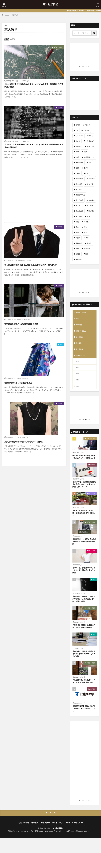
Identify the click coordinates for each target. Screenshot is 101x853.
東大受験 (58, 111)
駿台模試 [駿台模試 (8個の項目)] (79, 259)
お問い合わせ (23, 838)
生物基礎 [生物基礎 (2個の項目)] (79, 243)
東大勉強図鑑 (50, 4)
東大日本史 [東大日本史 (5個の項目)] (79, 200)
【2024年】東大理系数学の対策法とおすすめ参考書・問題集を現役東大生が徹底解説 (33, 150)
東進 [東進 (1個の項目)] (88, 216)
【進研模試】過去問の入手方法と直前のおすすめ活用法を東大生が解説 (83, 665)
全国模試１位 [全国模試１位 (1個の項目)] (89, 141)
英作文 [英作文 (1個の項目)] (89, 243)
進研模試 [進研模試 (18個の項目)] (87, 249)
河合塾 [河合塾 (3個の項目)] (86, 222)
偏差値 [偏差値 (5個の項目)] (78, 141)
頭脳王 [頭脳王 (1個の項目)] (78, 254)
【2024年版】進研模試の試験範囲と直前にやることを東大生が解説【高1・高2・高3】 (84, 492)
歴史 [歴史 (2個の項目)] (77, 222)
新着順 (7, 39)
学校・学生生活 (82, 332)
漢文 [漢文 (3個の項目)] (85, 227)
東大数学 (15, 15)
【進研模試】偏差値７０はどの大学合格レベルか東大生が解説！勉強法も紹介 (83, 609)
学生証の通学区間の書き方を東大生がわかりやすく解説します (83, 463)
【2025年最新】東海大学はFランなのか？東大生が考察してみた (83, 723)
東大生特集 (80, 352)
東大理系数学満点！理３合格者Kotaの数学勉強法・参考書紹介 (33, 272)
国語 (77, 378)
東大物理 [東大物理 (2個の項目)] (90, 205)
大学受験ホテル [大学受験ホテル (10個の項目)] (89, 157)
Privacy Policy (59, 846)
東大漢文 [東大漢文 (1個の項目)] (79, 205)
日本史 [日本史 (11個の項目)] (78, 173)
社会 (77, 390)
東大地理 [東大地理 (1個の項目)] (79, 184)
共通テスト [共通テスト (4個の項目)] (90, 146)
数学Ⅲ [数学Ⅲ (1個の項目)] (86, 168)
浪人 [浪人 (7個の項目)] (77, 227)
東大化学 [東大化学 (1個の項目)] (91, 179)
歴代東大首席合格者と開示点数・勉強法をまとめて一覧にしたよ (83, 521)
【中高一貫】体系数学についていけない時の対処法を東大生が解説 (83, 580)
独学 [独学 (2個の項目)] (85, 232)
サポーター (45, 838)
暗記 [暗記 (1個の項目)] (86, 173)
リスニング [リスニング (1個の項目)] (79, 136)
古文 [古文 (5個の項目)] (85, 152)
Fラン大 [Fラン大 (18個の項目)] (87, 125)
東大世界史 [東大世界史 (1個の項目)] (79, 179)
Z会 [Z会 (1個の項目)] (77, 130)
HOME (6, 15)
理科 (77, 384)
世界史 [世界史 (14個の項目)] (90, 136)
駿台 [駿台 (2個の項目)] (86, 254)
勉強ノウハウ (81, 358)
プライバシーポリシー (74, 838)
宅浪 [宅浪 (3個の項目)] (89, 162)
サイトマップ (57, 838)
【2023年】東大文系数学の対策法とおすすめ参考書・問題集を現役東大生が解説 (33, 87)
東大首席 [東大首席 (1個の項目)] (79, 216)
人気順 (13, 39)
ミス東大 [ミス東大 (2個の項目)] (86, 130)
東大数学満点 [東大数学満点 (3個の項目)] (80, 195)
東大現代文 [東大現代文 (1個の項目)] (79, 211)
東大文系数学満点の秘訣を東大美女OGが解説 (33, 454)
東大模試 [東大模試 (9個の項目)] (91, 200)
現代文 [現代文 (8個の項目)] (78, 238)
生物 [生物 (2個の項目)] (86, 238)
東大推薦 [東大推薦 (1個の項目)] (90, 184)
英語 (77, 365)
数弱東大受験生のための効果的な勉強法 (31, 333)
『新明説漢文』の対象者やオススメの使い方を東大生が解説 (83, 694)
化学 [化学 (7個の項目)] (77, 152)
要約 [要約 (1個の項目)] (77, 249)
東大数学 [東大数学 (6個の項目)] (79, 189)
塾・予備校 (80, 339)
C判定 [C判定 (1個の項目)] (78, 125)
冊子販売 (34, 838)
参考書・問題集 (56, 47)
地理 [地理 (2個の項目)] (77, 157)
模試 (77, 319)
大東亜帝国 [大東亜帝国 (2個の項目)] (79, 162)
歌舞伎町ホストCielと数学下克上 (26, 392)
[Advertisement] (34, 199)
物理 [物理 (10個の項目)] (77, 232)
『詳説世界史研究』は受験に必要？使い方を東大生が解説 (83, 637)
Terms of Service (76, 846)
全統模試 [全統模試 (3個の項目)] (79, 146)
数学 (60, 355)
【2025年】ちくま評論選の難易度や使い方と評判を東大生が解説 (84, 551)
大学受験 (79, 326)
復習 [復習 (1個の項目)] (77, 168)
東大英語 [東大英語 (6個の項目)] (91, 211)
